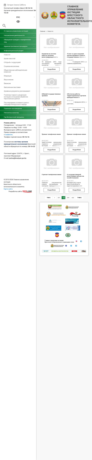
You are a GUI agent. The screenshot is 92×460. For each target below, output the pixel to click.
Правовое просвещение (13, 108)
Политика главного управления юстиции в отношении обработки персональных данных (16, 97)
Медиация (7, 76)
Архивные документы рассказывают (17, 91)
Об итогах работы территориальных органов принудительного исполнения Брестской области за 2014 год (76, 97)
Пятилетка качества (11, 113)
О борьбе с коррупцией (12, 62)
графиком (9, 134)
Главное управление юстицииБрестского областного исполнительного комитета (79, 15)
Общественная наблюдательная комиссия (15, 71)
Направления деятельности (14, 35)
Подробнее (51, 69)
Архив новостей (9, 59)
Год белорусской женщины (14, 117)
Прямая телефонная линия (51, 134)
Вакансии (7, 83)
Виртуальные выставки (12, 87)
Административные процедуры (15, 46)
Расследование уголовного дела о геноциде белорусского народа (16, 103)
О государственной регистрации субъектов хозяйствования (75, 176)
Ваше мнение (8, 80)
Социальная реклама (11, 66)
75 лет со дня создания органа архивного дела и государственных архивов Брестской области (76, 56)
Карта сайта (8, 189)
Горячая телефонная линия (51, 174)
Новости (7, 55)
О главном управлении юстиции (16, 31)
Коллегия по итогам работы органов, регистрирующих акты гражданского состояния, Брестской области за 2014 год (51, 58)
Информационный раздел (13, 51)
